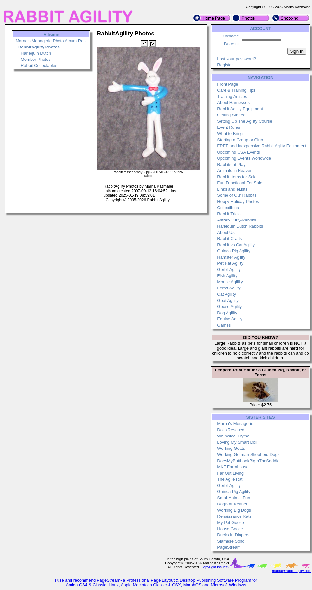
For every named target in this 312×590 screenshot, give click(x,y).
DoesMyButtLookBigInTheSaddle (248, 460)
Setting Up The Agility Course (244, 121)
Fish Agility (227, 275)
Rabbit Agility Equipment (240, 108)
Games (224, 325)
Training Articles (232, 96)
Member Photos (36, 59)
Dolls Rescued (230, 429)
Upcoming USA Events (238, 152)
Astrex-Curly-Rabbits (236, 220)
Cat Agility (226, 294)
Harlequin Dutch (36, 53)
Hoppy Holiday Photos (238, 201)
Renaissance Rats (234, 516)
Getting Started (231, 115)
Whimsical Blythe (233, 436)
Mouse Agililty (230, 281)
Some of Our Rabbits (236, 195)
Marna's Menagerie (235, 423)
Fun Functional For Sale (239, 183)
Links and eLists (232, 189)
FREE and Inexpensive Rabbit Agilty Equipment (261, 145)
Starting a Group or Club (240, 139)
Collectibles (228, 207)
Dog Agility (227, 312)
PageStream (228, 547)
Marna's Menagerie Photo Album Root (51, 40)
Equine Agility (229, 318)
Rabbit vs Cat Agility (236, 244)
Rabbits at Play (231, 164)
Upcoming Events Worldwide (244, 158)
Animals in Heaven (234, 170)
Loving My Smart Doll (237, 442)
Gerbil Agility (228, 269)
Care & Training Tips (236, 90)
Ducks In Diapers (233, 534)
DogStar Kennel (232, 504)
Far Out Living (230, 473)
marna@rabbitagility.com (291, 571)
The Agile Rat (229, 479)
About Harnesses (233, 102)
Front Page (227, 84)
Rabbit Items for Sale (236, 176)
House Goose (230, 528)
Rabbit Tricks (229, 213)
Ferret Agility (228, 288)
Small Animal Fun (233, 497)
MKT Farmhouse (233, 466)
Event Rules (228, 127)
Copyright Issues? (215, 567)
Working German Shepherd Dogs (248, 454)
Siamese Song (231, 541)
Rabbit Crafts (229, 238)
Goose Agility (229, 306)
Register (225, 64)
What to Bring (230, 133)
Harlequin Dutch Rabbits (240, 226)
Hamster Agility (231, 257)
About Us (225, 232)
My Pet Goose (230, 522)
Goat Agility (228, 300)
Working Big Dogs (234, 510)
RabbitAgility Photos (39, 47)
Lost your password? (236, 58)
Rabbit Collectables (39, 65)
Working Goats (231, 448)
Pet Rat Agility (230, 263)
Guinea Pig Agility (233, 250)
